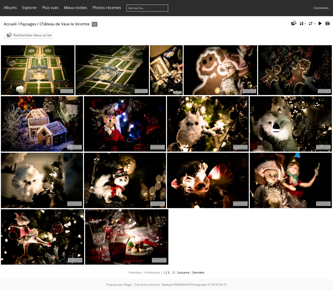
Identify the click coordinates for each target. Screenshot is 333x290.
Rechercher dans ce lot (32, 35)
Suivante (183, 272)
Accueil (10, 24)
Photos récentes (106, 7)
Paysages (28, 24)
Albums (10, 7)
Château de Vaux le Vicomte (65, 24)
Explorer (29, 7)
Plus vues (50, 7)
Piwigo (127, 285)
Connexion (321, 8)
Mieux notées (75, 7)
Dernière (198, 272)
